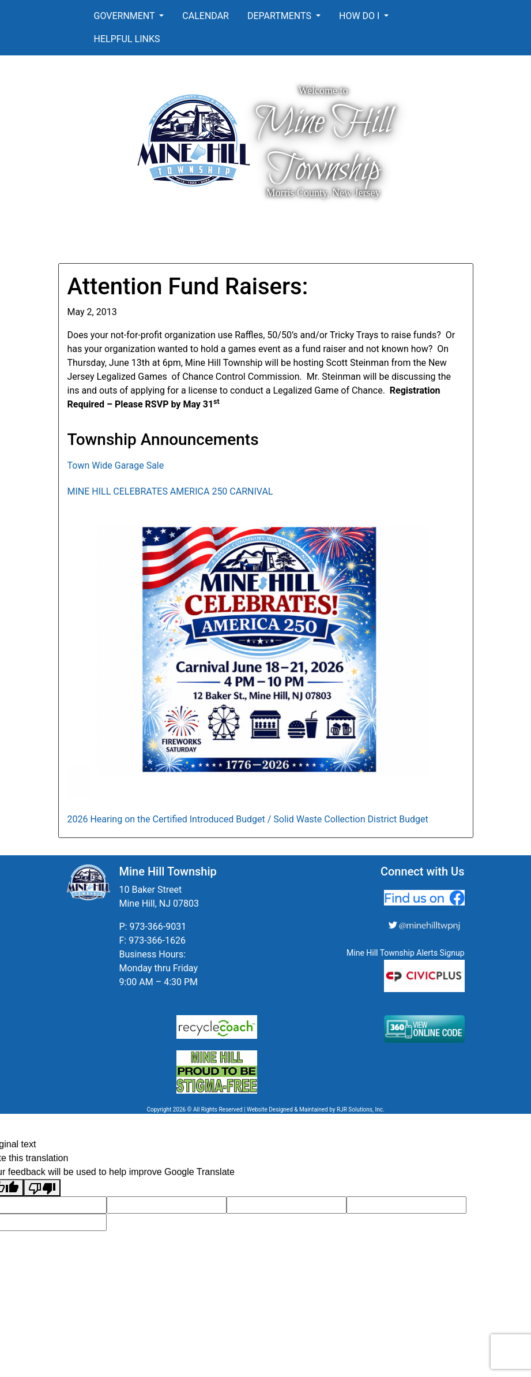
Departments (280, 15)
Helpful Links (127, 38)
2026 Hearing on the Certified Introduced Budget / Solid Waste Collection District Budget (247, 819)
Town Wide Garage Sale (115, 465)
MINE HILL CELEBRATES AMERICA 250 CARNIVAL (170, 491)
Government (125, 15)
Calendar (205, 15)
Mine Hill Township (323, 146)
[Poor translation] (42, 1188)
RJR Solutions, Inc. (361, 1109)
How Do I (360, 15)
